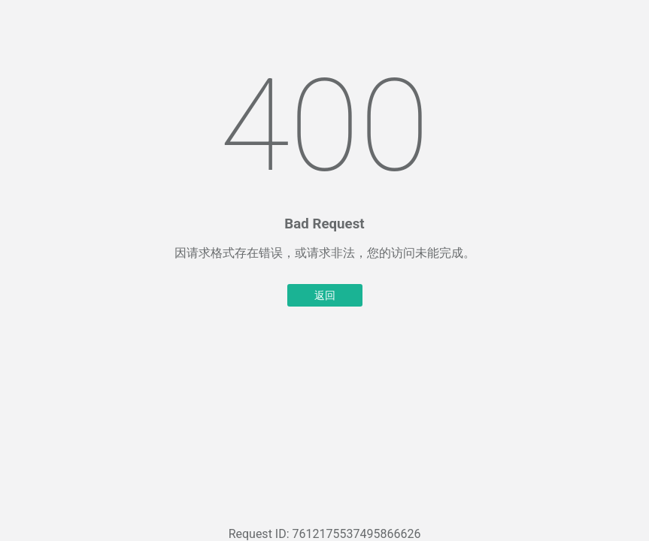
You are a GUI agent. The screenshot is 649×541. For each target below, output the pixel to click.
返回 (324, 295)
